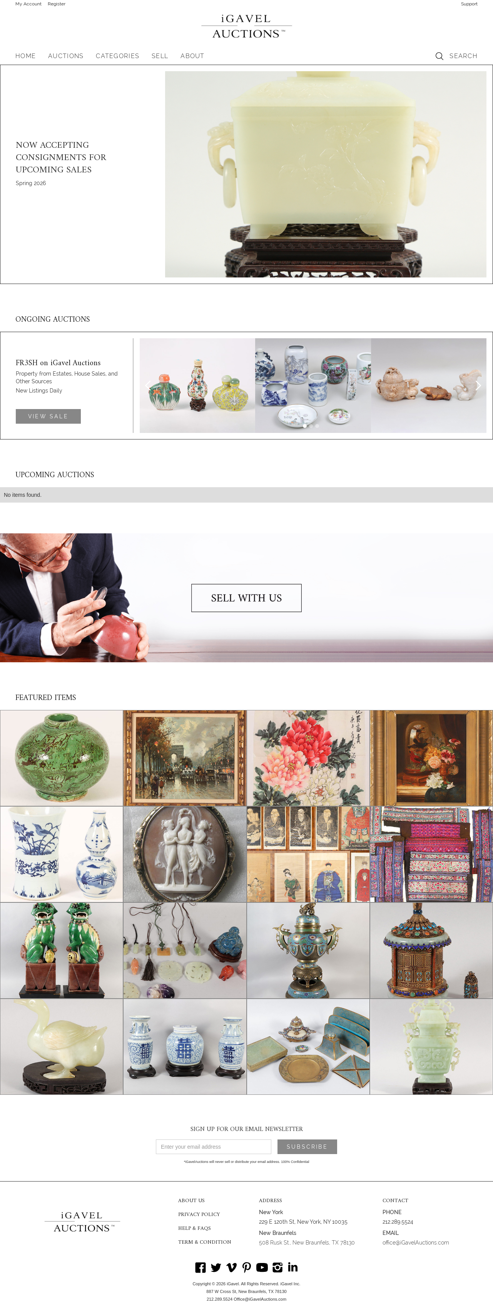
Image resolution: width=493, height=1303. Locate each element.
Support (469, 4)
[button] (66, 56)
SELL (160, 56)
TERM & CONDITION (204, 1242)
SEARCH (464, 56)
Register (56, 4)
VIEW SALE (48, 416)
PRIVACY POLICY (199, 1215)
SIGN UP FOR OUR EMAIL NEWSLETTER (247, 1129)
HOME (25, 56)
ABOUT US (191, 1201)
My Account (28, 4)
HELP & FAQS (194, 1229)
